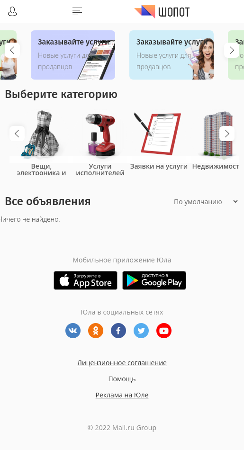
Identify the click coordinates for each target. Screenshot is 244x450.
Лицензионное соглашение (122, 362)
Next (231, 50)
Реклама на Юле (122, 394)
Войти (12, 11)
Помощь (122, 378)
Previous (12, 50)
